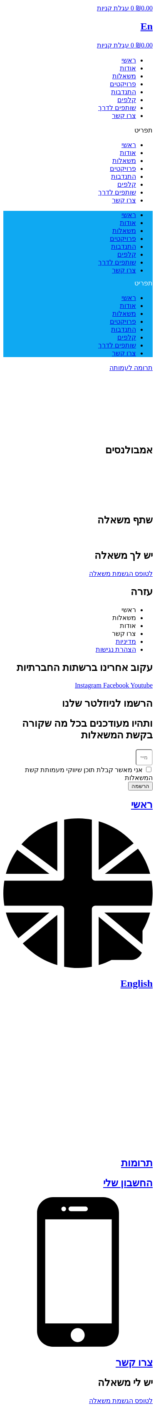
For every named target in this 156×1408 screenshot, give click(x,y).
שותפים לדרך (117, 107)
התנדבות (123, 91)
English (137, 983)
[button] (78, 130)
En (147, 26)
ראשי (128, 60)
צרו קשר (124, 115)
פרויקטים (123, 84)
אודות (128, 68)
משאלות (124, 76)
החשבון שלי (128, 1183)
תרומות (137, 1163)
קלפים (126, 99)
